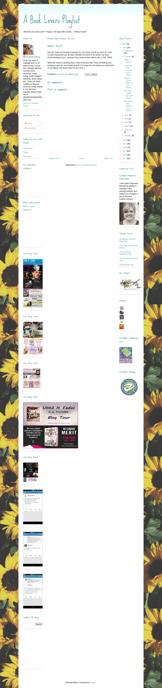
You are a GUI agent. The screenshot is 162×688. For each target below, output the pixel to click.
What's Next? (127, 61)
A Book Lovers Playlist (51, 20)
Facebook (27, 156)
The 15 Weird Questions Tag (125, 253)
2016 (124, 147)
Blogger (93, 682)
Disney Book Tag (126, 265)
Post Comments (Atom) (86, 165)
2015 (124, 151)
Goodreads (27, 148)
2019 (124, 47)
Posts (28, 123)
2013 (124, 158)
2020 (124, 44)
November (128, 51)
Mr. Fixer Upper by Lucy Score (128, 94)
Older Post (108, 158)
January (128, 135)
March (127, 126)
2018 (124, 140)
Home (81, 158)
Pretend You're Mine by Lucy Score (128, 82)
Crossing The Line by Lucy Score (128, 70)
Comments (30, 128)
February (128, 130)
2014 (124, 155)
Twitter (26, 152)
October (128, 57)
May (126, 119)
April (126, 122)
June (126, 115)
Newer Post (54, 158)
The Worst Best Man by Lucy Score (128, 105)
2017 (124, 144)
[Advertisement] (40, 649)
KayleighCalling (33, 57)
